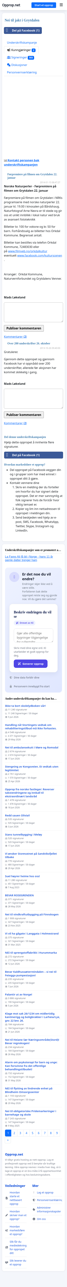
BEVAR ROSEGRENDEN (19, 895)
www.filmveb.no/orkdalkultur (27, 251)
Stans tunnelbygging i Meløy (23, 834)
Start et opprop (43, 5)
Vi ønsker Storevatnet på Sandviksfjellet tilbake (31, 855)
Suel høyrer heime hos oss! (22, 876)
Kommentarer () (15, 337)
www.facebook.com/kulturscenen (39, 255)
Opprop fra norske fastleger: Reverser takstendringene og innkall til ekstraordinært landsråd (29, 793)
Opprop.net (11, 5)
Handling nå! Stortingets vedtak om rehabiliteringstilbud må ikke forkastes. (31, 726)
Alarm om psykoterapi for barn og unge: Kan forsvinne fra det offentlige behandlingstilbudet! (31, 1066)
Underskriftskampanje (22, 43)
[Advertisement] (33, 118)
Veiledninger (15, 1186)
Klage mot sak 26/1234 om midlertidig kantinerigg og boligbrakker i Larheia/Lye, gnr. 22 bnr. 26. (32, 1017)
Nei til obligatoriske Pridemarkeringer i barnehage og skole (30, 1112)
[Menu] (61, 5)
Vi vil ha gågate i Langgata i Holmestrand (32, 933)
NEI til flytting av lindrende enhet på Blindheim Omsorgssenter (28, 1090)
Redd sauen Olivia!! (17, 815)
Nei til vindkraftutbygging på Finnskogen (32, 914)
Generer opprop (31, 663)
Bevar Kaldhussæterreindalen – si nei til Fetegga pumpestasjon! (30, 973)
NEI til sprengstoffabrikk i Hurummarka (31, 952)
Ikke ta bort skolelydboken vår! (25, 706)
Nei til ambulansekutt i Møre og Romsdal (31, 747)
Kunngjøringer (21, 50)
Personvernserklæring (22, 72)
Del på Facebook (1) (21, 30)
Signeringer (20, 57)
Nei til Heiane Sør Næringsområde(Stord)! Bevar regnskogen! (32, 1041)
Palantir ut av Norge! (18, 994)
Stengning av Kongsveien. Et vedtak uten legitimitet (31, 768)
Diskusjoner (17, 65)
